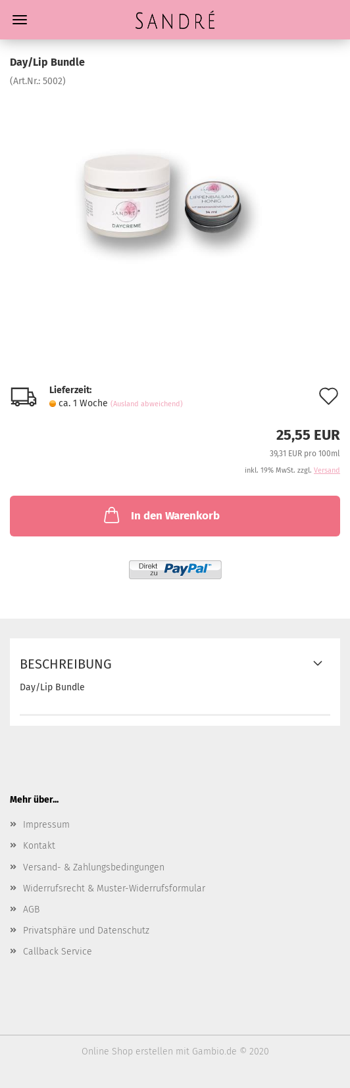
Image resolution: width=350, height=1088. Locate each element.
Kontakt (39, 845)
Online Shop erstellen (127, 1051)
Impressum (46, 824)
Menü (19, 19)
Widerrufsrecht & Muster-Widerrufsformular (114, 888)
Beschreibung (66, 664)
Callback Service (57, 951)
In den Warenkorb (160, 514)
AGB (31, 909)
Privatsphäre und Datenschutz (86, 930)
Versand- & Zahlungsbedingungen (93, 867)
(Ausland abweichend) (147, 404)
